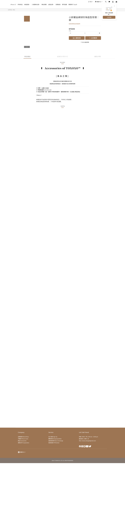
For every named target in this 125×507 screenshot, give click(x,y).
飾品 (14, 10)
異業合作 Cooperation (23, 443)
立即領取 (109, 17)
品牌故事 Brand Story (23, 436)
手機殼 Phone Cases (23, 439)
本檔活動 (27, 4)
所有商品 (20, 4)
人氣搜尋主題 (36, 4)
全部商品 (10, 10)
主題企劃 (51, 4)
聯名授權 (44, 4)
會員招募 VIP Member (53, 443)
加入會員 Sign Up (52, 436)
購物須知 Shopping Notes (55, 439)
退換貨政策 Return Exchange (55, 441)
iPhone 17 (13, 4)
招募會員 (58, 4)
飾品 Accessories (22, 441)
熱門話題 (64, 4)
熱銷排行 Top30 (72, 4)
